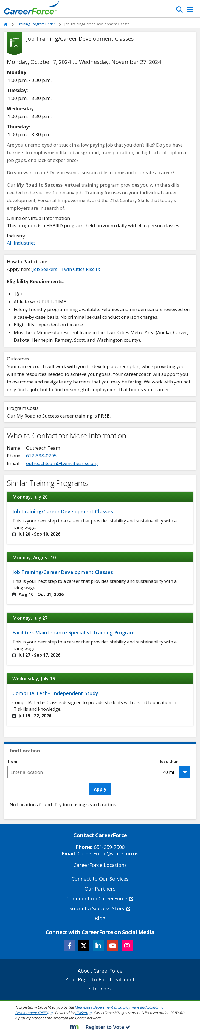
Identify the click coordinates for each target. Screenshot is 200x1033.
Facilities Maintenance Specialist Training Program (73, 632)
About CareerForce (100, 970)
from (12, 761)
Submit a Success (100, 908)
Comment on (100, 898)
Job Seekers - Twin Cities (66, 269)
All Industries (21, 243)
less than (169, 761)
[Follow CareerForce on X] (83, 945)
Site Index (100, 988)
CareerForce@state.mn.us (108, 853)
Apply (100, 789)
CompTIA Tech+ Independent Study (55, 693)
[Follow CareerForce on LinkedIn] (98, 945)
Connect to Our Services (100, 878)
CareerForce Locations (100, 865)
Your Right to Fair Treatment (100, 979)
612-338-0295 (41, 455)
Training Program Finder (36, 24)
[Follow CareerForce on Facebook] (69, 945)
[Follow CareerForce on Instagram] (127, 945)
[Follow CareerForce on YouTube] (112, 945)
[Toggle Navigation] (190, 9)
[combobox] (82, 772)
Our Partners (100, 888)
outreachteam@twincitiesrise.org (62, 463)
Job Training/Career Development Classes (62, 511)
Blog (100, 918)
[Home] (31, 9)
